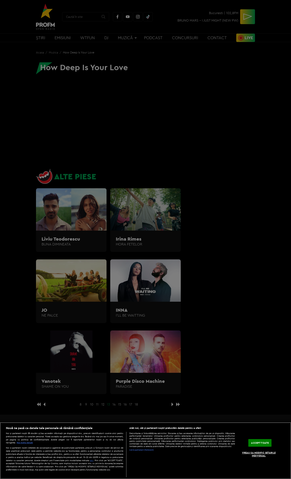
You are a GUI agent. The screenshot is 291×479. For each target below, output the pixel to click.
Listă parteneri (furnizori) (141, 450)
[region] (145, 450)
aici (92, 460)
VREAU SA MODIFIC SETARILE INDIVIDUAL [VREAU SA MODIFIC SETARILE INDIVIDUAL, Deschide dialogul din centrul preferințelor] (259, 454)
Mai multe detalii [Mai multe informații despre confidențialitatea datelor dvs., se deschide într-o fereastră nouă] (25, 442)
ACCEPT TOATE (260, 442)
